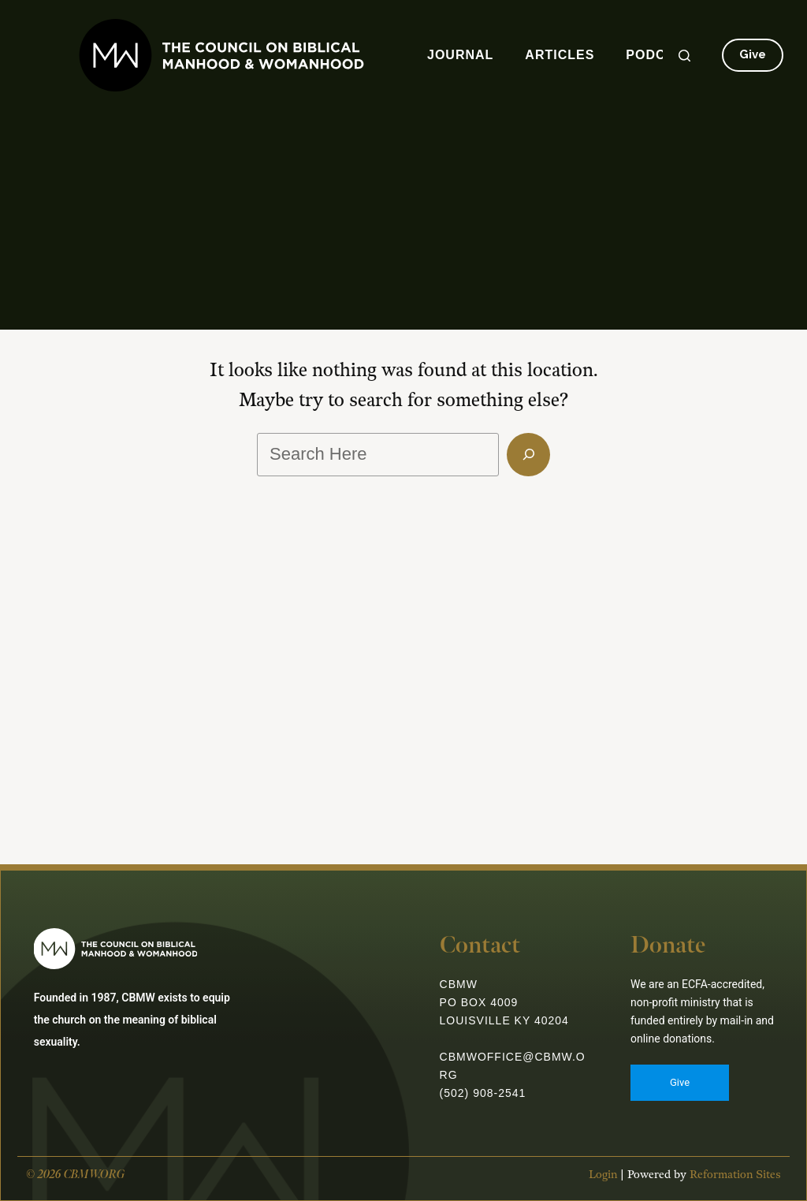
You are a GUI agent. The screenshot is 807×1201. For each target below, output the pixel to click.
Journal (460, 55)
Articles (559, 55)
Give (752, 54)
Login (600, 1181)
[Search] (684, 56)
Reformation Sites (732, 1181)
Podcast (659, 55)
